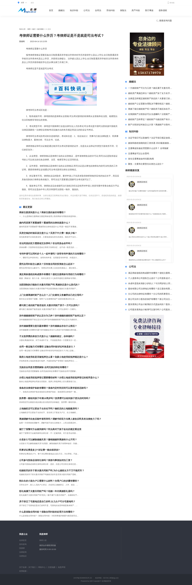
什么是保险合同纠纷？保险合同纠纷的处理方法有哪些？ (47, 512)
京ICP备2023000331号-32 (82, 578)
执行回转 (40, 29)
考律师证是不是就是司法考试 (97, 199)
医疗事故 (149, 10)
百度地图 (51, 567)
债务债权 (163, 10)
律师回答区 (142, 182)
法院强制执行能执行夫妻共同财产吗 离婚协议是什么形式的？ (49, 284)
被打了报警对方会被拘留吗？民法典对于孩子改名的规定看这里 (50, 429)
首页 (32, 3)
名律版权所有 (106, 581)
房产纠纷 (136, 10)
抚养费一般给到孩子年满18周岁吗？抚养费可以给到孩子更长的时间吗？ (55, 398)
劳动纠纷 (110, 10)
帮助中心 (42, 567)
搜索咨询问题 (164, 20)
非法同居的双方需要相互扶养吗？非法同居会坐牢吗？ (45, 243)
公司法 (86, 10)
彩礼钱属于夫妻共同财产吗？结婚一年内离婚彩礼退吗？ (47, 491)
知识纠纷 (74, 10)
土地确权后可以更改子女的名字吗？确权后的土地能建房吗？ (49, 408)
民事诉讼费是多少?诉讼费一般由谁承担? (39, 450)
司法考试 (113, 199)
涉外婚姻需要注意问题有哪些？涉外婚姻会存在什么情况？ (48, 326)
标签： (55, 199)
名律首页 (23, 540)
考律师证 (62, 199)
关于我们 (32, 567)
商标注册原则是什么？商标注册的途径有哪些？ (42, 212)
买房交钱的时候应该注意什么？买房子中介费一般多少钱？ (48, 233)
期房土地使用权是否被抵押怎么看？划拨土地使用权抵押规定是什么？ (53, 357)
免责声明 (61, 567)
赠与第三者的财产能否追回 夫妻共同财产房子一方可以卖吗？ (49, 305)
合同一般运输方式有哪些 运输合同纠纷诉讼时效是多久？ (47, 346)
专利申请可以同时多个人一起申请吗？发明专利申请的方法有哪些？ (52, 254)
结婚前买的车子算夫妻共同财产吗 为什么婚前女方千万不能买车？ (51, 470)
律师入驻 (43, 540)
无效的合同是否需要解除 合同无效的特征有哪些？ (44, 367)
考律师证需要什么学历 (75, 199)
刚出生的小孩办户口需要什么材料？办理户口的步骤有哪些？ (49, 481)
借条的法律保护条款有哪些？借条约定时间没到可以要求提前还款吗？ (53, 388)
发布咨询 (23, 544)
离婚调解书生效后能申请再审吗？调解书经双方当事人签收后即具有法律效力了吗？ (60, 419)
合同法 (98, 10)
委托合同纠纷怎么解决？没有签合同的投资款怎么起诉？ (47, 264)
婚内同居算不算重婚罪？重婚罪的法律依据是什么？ (44, 223)
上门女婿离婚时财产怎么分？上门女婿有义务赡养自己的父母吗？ (51, 295)
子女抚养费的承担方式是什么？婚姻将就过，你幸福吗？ (47, 336)
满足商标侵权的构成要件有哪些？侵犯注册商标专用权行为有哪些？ (52, 274)
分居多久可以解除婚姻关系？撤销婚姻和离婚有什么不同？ (48, 439)
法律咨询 (23, 552)
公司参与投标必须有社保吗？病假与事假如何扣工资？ (45, 460)
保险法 (123, 10)
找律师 (22, 548)
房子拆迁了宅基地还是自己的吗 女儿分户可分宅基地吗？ (47, 501)
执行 (34, 29)
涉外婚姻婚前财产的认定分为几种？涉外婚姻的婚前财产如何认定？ (52, 315)
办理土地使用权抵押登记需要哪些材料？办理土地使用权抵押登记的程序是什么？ (59, 377)
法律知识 (23, 556)
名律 (91, 581)
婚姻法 (61, 10)
